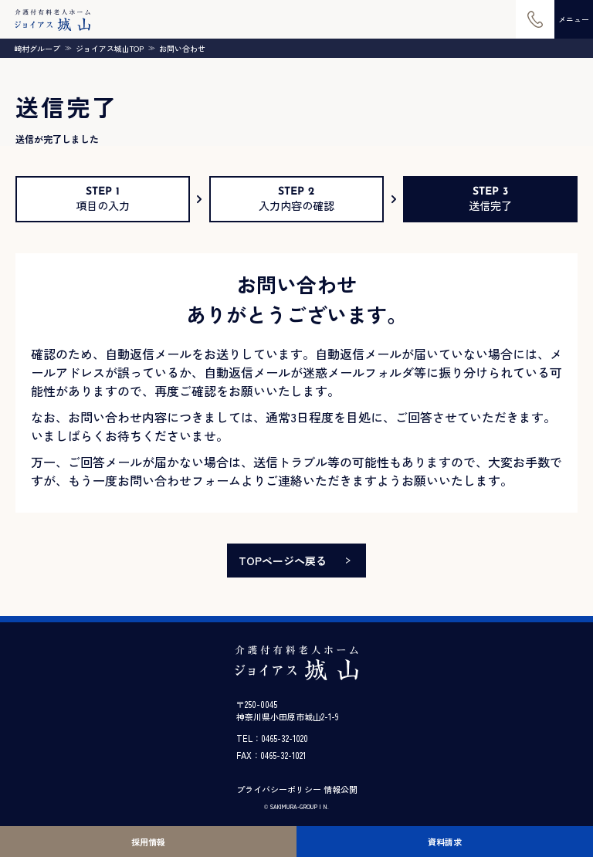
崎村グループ (37, 49)
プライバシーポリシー (278, 789)
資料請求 (445, 841)
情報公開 (340, 789)
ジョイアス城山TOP (110, 49)
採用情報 (148, 841)
